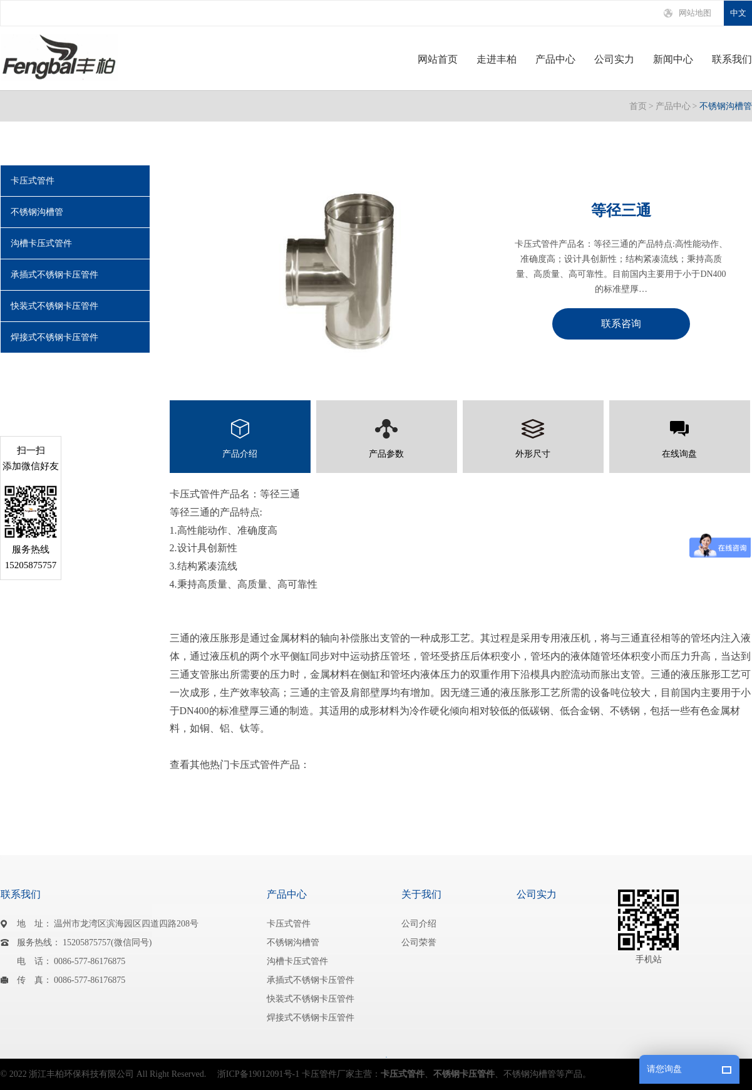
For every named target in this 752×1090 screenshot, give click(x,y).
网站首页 (438, 59)
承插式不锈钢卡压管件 (54, 274)
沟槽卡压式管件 (41, 243)
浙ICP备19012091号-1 (258, 1074)
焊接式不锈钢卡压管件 (54, 337)
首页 (638, 106)
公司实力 (614, 59)
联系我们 (732, 59)
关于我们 (421, 894)
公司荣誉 (418, 942)
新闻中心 (673, 59)
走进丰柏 (496, 59)
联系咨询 (621, 323)
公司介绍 (418, 923)
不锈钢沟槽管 (725, 106)
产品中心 (555, 59)
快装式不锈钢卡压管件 (54, 306)
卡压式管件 (32, 180)
